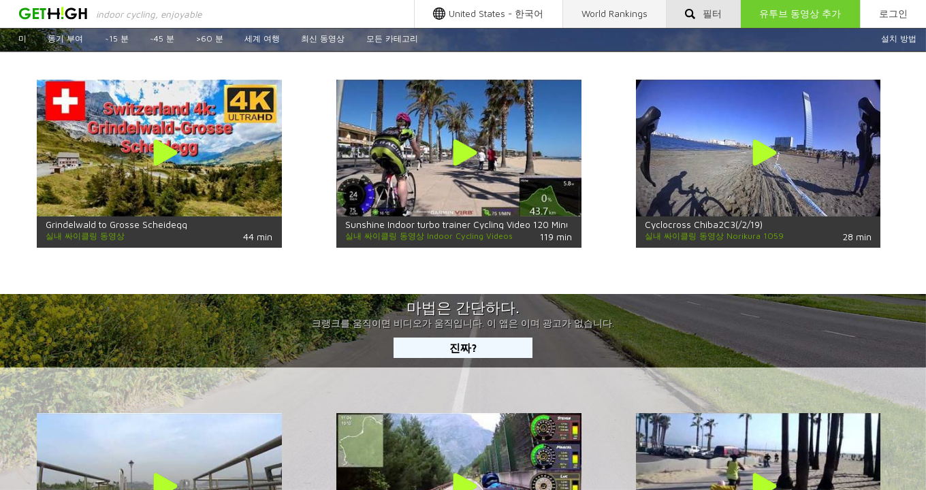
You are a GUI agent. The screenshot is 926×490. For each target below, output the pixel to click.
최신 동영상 (323, 38)
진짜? (463, 347)
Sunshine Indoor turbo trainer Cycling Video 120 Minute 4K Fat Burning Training (512, 224)
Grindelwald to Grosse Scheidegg (116, 224)
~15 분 (117, 38)
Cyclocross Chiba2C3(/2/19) (704, 224)
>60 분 (209, 38)
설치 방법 (898, 38)
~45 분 (162, 38)
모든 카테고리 (392, 38)
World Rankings (614, 13)
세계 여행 (262, 38)
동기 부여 (65, 38)
